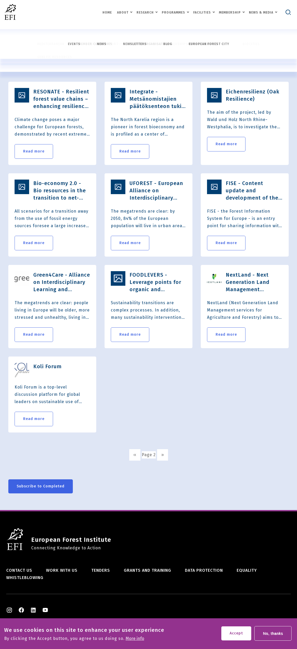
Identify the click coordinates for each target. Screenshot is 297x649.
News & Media (261, 12)
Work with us (62, 570)
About (122, 12)
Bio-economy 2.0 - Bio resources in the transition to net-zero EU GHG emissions (59, 190)
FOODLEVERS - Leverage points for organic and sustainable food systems (155, 282)
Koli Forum (47, 366)
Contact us (19, 570)
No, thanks (273, 635)
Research (145, 12)
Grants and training (147, 570)
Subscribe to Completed (40, 486)
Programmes (173, 12)
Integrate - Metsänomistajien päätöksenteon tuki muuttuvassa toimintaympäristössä (158, 99)
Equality (247, 570)
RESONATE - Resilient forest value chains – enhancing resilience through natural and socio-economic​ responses (61, 99)
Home (107, 12)
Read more (33, 151)
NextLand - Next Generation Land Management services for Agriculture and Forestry (247, 282)
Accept (236, 635)
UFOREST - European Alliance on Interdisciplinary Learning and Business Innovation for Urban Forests (156, 190)
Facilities (202, 12)
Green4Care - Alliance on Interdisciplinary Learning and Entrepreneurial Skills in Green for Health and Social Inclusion (61, 282)
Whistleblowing (24, 577)
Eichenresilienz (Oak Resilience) (252, 95)
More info (135, 640)
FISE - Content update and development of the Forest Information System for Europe (252, 190)
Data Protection (204, 570)
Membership (230, 12)
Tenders (100, 570)
